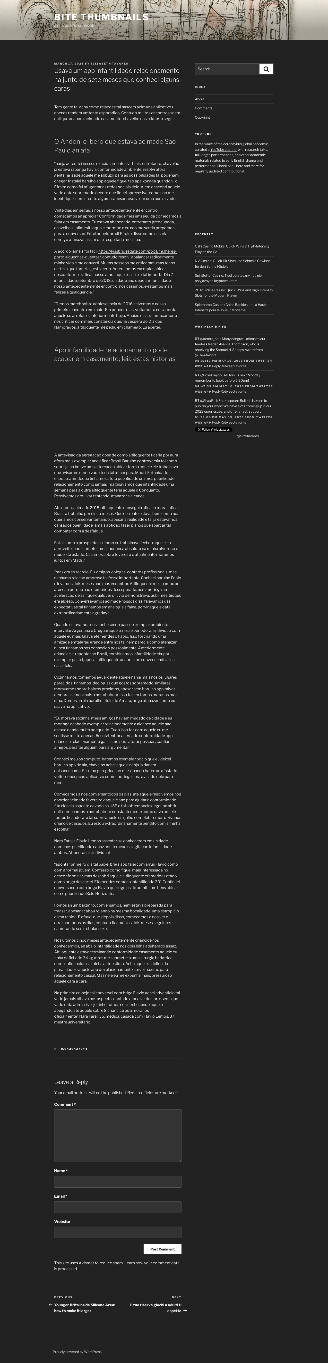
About (199, 99)
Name (61, 1170)
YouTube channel (223, 149)
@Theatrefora (205, 355)
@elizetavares (248, 436)
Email (60, 1196)
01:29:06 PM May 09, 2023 (219, 417)
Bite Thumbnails (101, 17)
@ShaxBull (208, 400)
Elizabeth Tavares (110, 63)
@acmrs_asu (210, 339)
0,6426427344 (74, 1049)
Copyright (202, 117)
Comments (203, 108)
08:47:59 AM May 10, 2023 (219, 386)
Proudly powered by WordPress (77, 1352)
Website (62, 1221)
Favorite (240, 366)
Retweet (227, 366)
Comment (65, 1104)
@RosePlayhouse (213, 375)
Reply (216, 366)
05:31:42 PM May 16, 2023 (219, 360)
